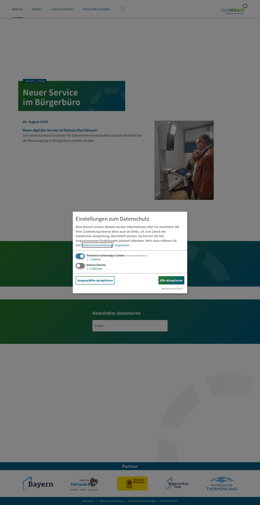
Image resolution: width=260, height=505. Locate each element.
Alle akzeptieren (171, 280)
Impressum (122, 245)
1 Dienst (93, 259)
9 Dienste (94, 268)
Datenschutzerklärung (97, 245)
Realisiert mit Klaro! (172, 288)
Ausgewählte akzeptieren (95, 280)
